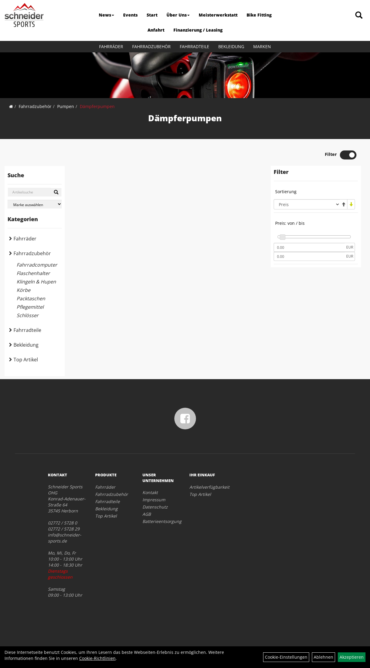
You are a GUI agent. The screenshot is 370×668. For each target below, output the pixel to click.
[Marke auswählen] (35, 204)
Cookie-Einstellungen (286, 657)
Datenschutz (155, 507)
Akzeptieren (352, 657)
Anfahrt (156, 30)
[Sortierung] (307, 204)
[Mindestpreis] (309, 247)
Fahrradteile (194, 46)
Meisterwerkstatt (218, 15)
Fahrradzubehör (151, 46)
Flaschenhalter (33, 273)
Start (152, 15)
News (106, 15)
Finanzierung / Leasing (197, 30)
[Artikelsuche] (358, 15)
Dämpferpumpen (97, 106)
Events (130, 15)
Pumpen (65, 106)
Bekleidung (231, 46)
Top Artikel (26, 359)
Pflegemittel (30, 307)
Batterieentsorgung (159, 521)
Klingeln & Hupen (36, 281)
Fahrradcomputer (37, 264)
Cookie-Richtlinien (97, 658)
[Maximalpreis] (309, 256)
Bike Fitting (259, 15)
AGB (146, 514)
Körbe (23, 290)
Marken (262, 46)
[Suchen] (56, 192)
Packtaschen (31, 298)
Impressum (153, 500)
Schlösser (28, 315)
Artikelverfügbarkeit (206, 487)
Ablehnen (323, 657)
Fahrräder (111, 46)
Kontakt (150, 492)
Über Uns (178, 15)
